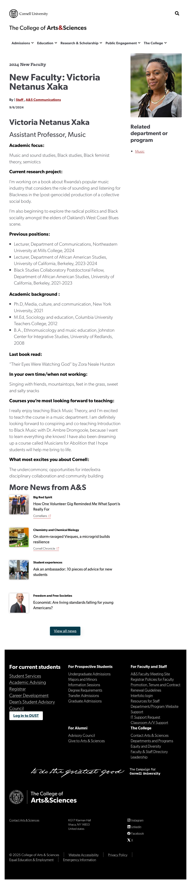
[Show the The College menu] (165, 42)
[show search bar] (177, 13)
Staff (20, 99)
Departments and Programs (152, 740)
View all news (65, 630)
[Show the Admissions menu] (32, 42)
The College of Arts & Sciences (48, 28)
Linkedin (136, 828)
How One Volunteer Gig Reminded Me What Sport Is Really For (76, 506)
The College (153, 43)
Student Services (25, 675)
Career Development (29, 695)
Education (45, 43)
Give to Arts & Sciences (86, 740)
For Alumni (77, 727)
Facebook (137, 835)
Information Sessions (84, 684)
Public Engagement (121, 43)
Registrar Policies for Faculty (152, 679)
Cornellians (40, 516)
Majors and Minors (82, 679)
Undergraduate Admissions (89, 673)
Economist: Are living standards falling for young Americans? (73, 605)
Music (140, 151)
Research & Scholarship (79, 43)
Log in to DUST (26, 715)
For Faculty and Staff (149, 666)
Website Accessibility (84, 856)
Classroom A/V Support (149, 722)
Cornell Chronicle (44, 548)
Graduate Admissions (85, 700)
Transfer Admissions (83, 695)
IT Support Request (145, 716)
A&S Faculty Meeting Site (150, 673)
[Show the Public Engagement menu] (139, 42)
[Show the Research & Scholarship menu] (101, 42)
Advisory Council (81, 735)
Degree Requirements (85, 689)
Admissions (21, 43)
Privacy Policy (117, 856)
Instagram (137, 822)
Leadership (139, 756)
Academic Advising (27, 682)
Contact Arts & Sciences (150, 735)
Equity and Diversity (146, 745)
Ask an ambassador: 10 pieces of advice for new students (72, 571)
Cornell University (28, 13)
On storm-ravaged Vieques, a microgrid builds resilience (71, 539)
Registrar (17, 688)
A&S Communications (43, 99)
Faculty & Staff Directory (149, 751)
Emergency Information (79, 861)
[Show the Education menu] (56, 42)
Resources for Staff (145, 700)
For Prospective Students (90, 666)
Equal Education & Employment (31, 861)
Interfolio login (142, 695)
